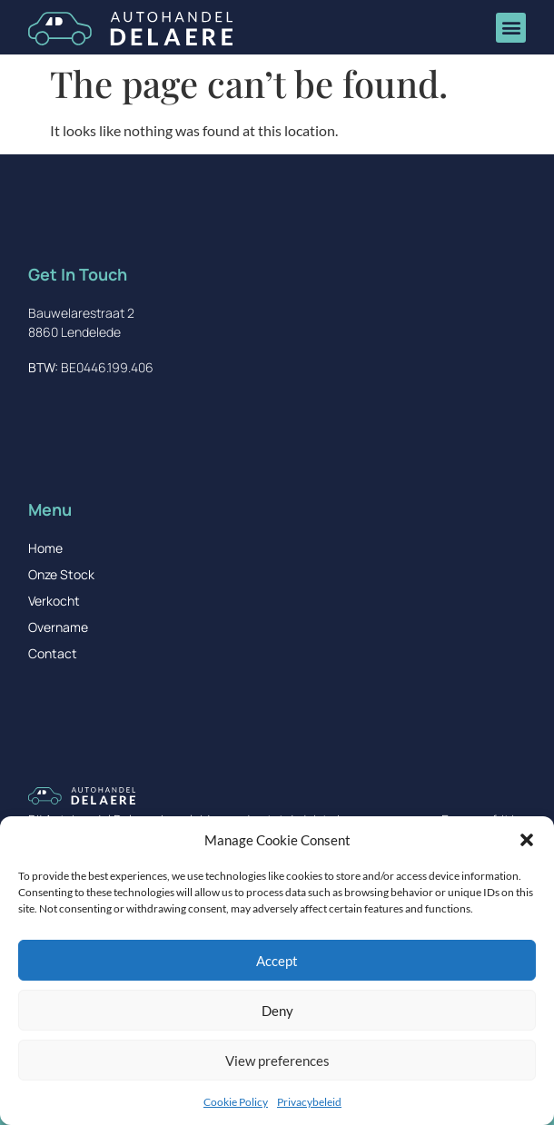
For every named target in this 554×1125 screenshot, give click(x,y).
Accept (277, 960)
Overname (58, 627)
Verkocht (54, 600)
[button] (527, 840)
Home (45, 548)
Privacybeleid (309, 1102)
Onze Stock (61, 574)
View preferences (277, 1060)
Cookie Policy (235, 1102)
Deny (277, 1010)
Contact (52, 653)
